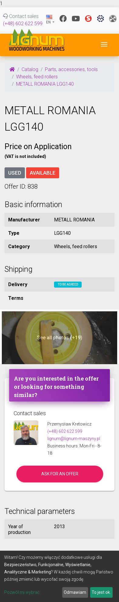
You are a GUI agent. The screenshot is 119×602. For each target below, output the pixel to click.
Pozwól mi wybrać (21, 592)
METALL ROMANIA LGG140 (45, 84)
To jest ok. (101, 592)
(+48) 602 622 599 (22, 23)
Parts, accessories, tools (71, 69)
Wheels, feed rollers (37, 77)
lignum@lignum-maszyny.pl (73, 438)
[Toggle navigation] (104, 44)
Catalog (30, 69)
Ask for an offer (59, 473)
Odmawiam (75, 592)
